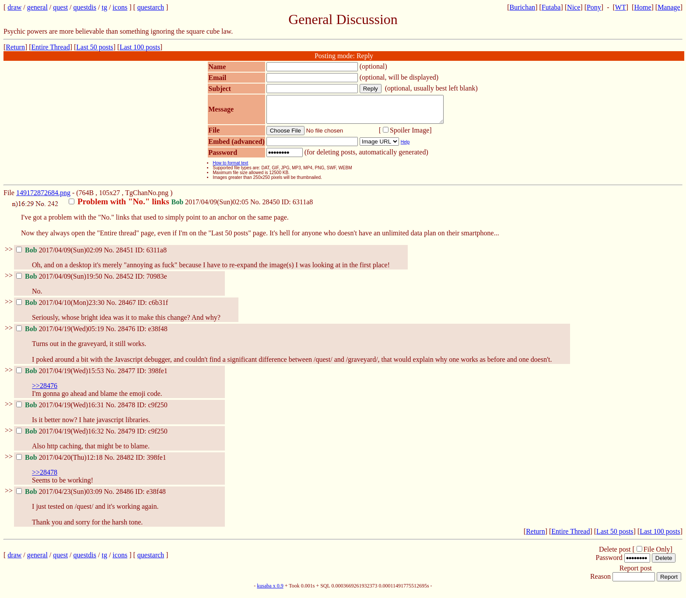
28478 (126, 410)
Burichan (523, 7)
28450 (271, 207)
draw (14, 7)
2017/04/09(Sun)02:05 (159, 207)
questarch (150, 7)
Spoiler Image (409, 135)
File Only (657, 554)
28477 (126, 376)
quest (60, 7)
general (37, 7)
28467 (127, 307)
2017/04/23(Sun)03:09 (60, 496)
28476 (126, 334)
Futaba (551, 7)
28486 (124, 496)
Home (642, 7)
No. (256, 207)
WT (620, 7)
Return (15, 47)
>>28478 (44, 477)
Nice (573, 7)
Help (405, 147)
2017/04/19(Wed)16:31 (61, 410)
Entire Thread (51, 47)
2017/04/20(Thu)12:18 (60, 462)
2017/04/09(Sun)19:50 (60, 281)
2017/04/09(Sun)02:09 (60, 255)
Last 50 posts (94, 47)
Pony (594, 7)
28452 (124, 281)
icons (119, 7)
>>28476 (44, 391)
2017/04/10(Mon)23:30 (61, 307)
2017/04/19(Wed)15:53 (61, 376)
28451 (124, 255)
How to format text (230, 168)
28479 (126, 436)
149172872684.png (43, 198)
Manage (669, 7)
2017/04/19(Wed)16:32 (61, 436)
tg (104, 7)
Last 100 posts (139, 47)
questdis (85, 7)
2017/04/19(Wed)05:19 (61, 334)
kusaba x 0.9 (270, 591)
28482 (125, 462)
